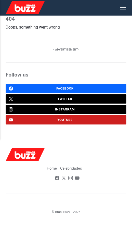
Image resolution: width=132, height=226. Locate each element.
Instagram (42, 109)
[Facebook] (57, 179)
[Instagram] (70, 179)
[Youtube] (77, 179)
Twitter (40, 99)
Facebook (41, 88)
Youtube (41, 120)
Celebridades (71, 168)
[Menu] (120, 8)
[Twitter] (63, 179)
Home (52, 168)
